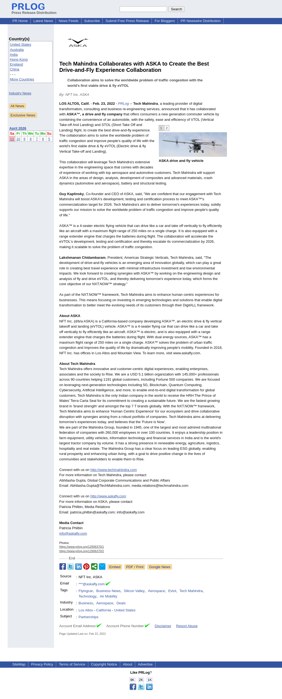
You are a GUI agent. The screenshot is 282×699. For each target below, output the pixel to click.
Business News (108, 591)
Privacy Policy (42, 664)
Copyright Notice (104, 664)
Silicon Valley (134, 591)
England (16, 64)
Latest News (43, 21)
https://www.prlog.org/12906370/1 (81, 546)
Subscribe (92, 21)
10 (18, 139)
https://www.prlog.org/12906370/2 (81, 551)
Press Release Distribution (34, 11)
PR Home (20, 21)
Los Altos (85, 610)
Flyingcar (85, 591)
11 (12, 139)
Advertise (145, 664)
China (14, 69)
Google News (159, 567)
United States (20, 44)
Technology (87, 596)
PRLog (123, 103)
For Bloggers (164, 21)
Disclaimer (163, 626)
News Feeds (68, 21)
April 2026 (17, 128)
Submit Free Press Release (127, 21)
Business (85, 603)
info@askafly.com (73, 533)
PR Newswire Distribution (201, 21)
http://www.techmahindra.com (113, 470)
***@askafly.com (91, 584)
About (127, 664)
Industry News (20, 93)
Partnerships (88, 617)
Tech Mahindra (191, 591)
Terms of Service (72, 664)
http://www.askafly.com (108, 496)
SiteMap (19, 664)
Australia (17, 50)
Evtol (172, 591)
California (103, 610)
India (14, 55)
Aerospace (156, 591)
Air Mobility (108, 596)
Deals (121, 603)
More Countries (22, 79)
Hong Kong (19, 59)
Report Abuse (187, 626)
